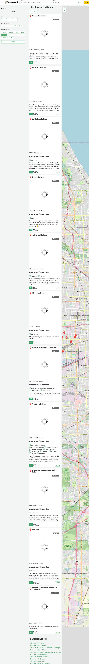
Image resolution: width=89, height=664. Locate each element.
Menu (57, 114)
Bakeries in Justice (37, 652)
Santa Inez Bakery (39, 119)
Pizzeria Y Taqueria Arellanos (44, 347)
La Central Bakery (39, 235)
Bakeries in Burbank (37, 648)
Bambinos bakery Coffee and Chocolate (44, 588)
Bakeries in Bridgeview (38, 645)
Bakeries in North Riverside (39, 657)
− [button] (64, 10)
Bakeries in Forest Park (38, 650)
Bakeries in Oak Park (37, 661)
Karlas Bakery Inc (39, 16)
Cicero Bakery (38, 177)
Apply (13, 42)
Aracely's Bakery (39, 404)
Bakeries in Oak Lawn (37, 659)
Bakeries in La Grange (53, 652)
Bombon (35, 530)
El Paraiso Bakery (39, 293)
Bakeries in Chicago (52, 648)
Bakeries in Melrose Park (39, 654)
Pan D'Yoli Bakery (39, 67)
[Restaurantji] (11, 2)
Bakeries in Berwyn (37, 643)
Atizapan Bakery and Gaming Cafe (44, 471)
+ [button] (64, 8)
